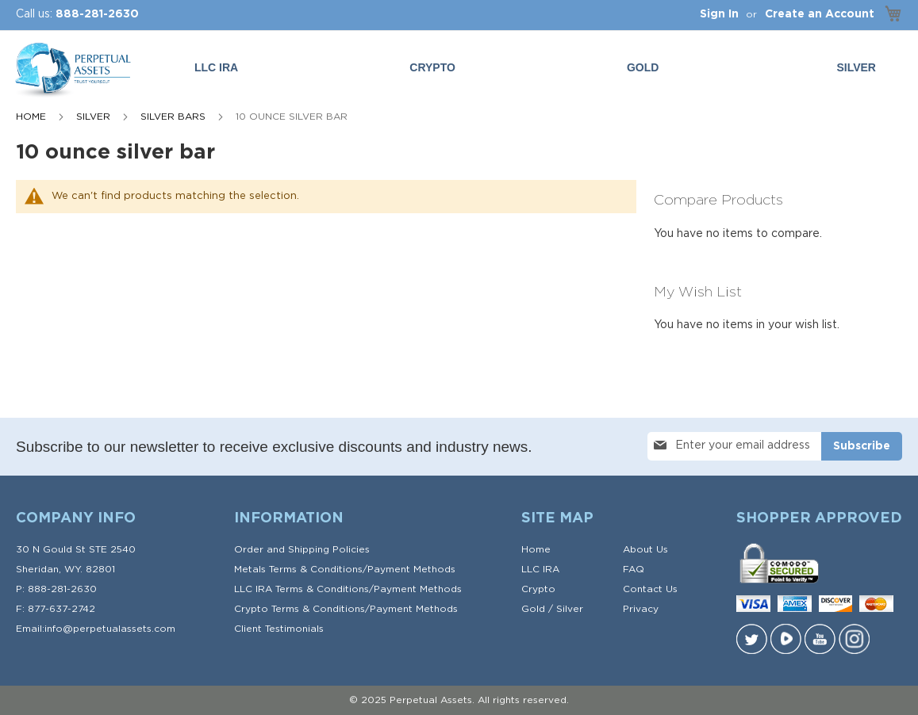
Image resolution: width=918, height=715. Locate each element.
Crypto (538, 589)
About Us (645, 549)
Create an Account (819, 14)
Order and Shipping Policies (302, 549)
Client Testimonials (279, 628)
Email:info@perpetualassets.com (95, 628)
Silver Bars (174, 116)
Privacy (641, 609)
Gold (533, 609)
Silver (569, 609)
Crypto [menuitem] (432, 67)
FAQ (633, 569)
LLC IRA (540, 569)
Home (32, 116)
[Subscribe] (861, 446)
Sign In (719, 14)
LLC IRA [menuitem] (216, 67)
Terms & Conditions (316, 569)
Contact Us (650, 589)
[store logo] (71, 70)
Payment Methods (411, 569)
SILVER (94, 116)
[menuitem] (645, 67)
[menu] (538, 67)
